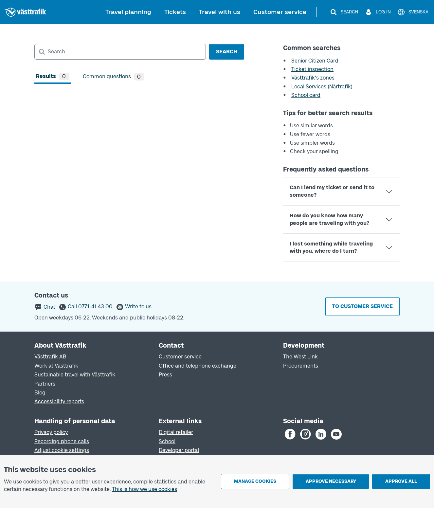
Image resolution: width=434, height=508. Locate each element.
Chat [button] (49, 307)
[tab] (52, 76)
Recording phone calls (61, 441)
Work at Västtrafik (56, 366)
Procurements (300, 366)
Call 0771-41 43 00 (90, 307)
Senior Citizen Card (314, 61)
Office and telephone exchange (197, 366)
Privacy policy (51, 432)
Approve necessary (331, 481)
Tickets (175, 12)
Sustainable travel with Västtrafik (74, 375)
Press (165, 375)
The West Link (300, 357)
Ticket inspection (312, 69)
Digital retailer (176, 432)
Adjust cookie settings (61, 450)
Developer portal (179, 450)
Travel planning (128, 12)
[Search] (344, 12)
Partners (44, 384)
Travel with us (219, 12)
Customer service (279, 12)
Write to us (138, 307)
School (167, 441)
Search (226, 51)
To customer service (362, 306)
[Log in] (377, 12)
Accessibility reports (59, 401)
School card (305, 95)
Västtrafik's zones (313, 78)
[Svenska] (413, 12)
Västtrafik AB (50, 357)
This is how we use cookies (144, 489)
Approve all (401, 481)
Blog (39, 393)
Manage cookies (255, 481)
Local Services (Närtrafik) (322, 86)
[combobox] (120, 51)
